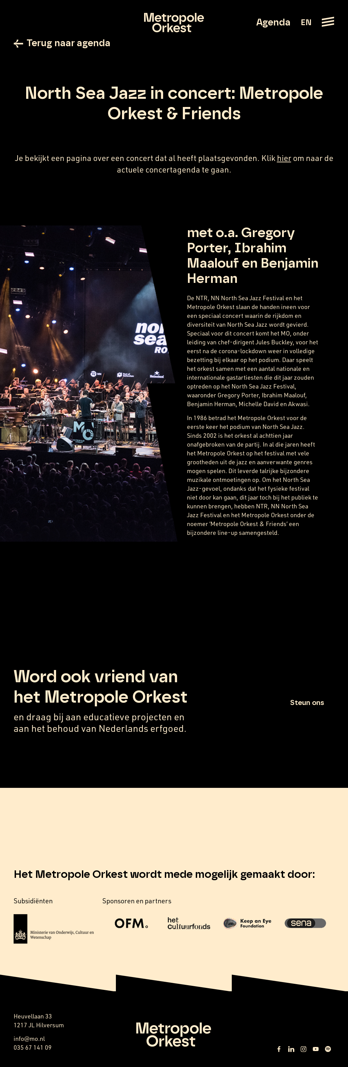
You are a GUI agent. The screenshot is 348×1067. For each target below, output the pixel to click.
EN (306, 23)
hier (284, 158)
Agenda (273, 23)
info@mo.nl (29, 1038)
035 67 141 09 (33, 1047)
